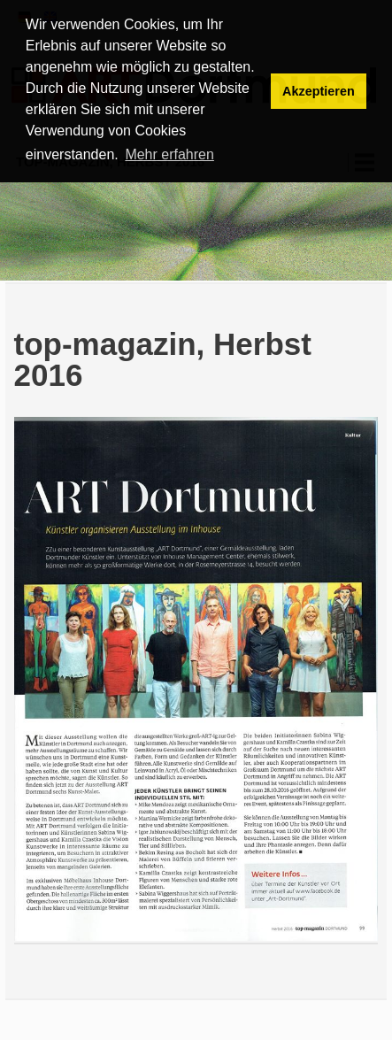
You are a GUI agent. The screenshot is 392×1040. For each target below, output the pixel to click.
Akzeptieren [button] (318, 91)
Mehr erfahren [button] (169, 154)
